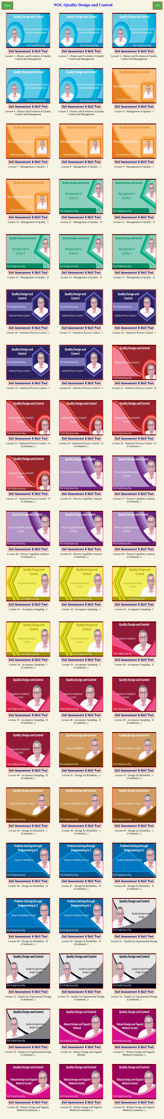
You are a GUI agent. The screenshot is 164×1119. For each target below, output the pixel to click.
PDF (158, 5)
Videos (7, 5)
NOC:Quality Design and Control (83, 5)
